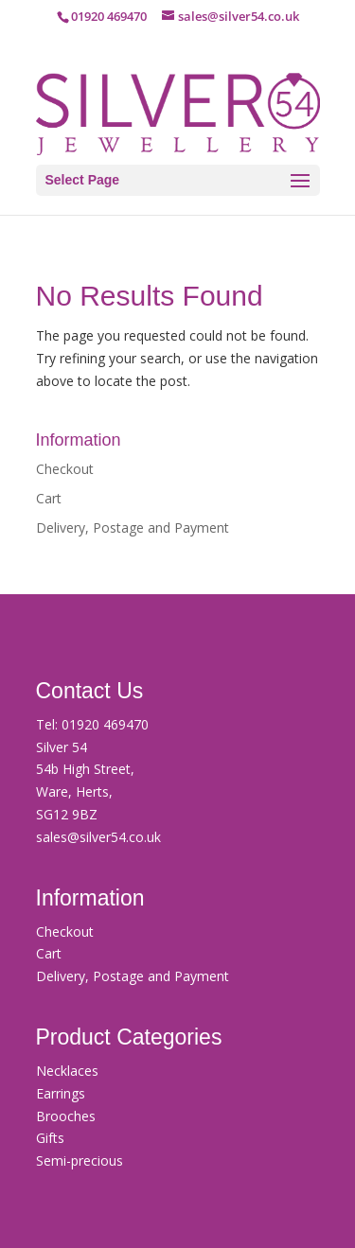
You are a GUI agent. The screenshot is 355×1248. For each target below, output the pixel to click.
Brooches (66, 1116)
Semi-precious (79, 1160)
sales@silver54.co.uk (98, 837)
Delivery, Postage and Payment (132, 527)
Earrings (60, 1093)
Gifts (50, 1138)
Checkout (65, 469)
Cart (49, 498)
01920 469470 (105, 724)
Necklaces (67, 1071)
